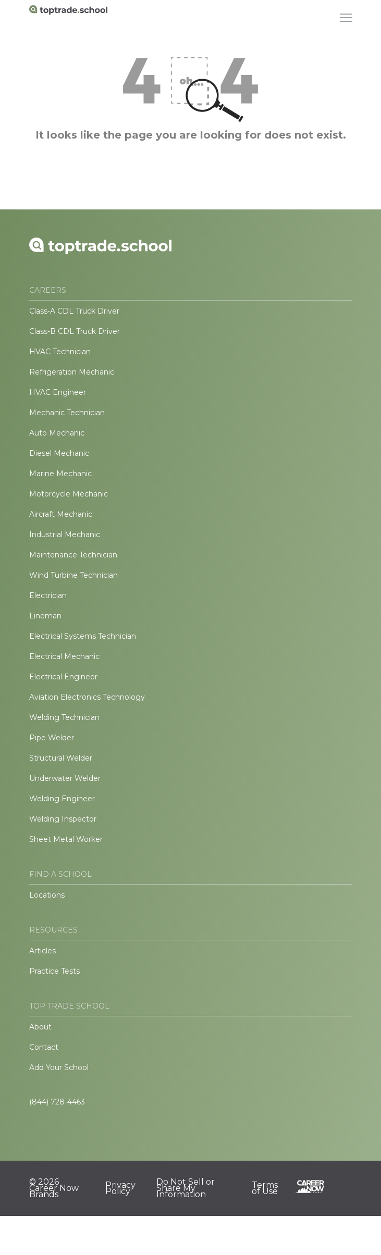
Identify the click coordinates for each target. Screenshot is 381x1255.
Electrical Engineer (63, 676)
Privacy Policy (120, 1188)
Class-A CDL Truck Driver (74, 311)
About (40, 1027)
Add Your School (59, 1067)
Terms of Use (265, 1188)
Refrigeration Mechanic (71, 372)
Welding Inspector (62, 819)
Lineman (45, 615)
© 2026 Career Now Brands (54, 1188)
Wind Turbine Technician (73, 575)
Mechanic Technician (67, 412)
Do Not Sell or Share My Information (185, 1188)
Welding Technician (64, 717)
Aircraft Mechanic (60, 514)
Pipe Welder (51, 737)
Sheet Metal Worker (66, 839)
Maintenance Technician (73, 555)
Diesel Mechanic (59, 453)
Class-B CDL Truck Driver (74, 331)
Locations (47, 895)
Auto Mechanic (56, 433)
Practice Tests (54, 971)
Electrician (48, 595)
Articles (42, 950)
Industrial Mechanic (64, 534)
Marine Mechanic (60, 473)
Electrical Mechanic (64, 656)
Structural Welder (60, 758)
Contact (43, 1047)
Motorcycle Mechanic (68, 494)
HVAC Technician (60, 351)
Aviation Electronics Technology (87, 697)
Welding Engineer (62, 798)
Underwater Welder (65, 778)
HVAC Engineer (57, 392)
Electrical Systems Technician (82, 636)
